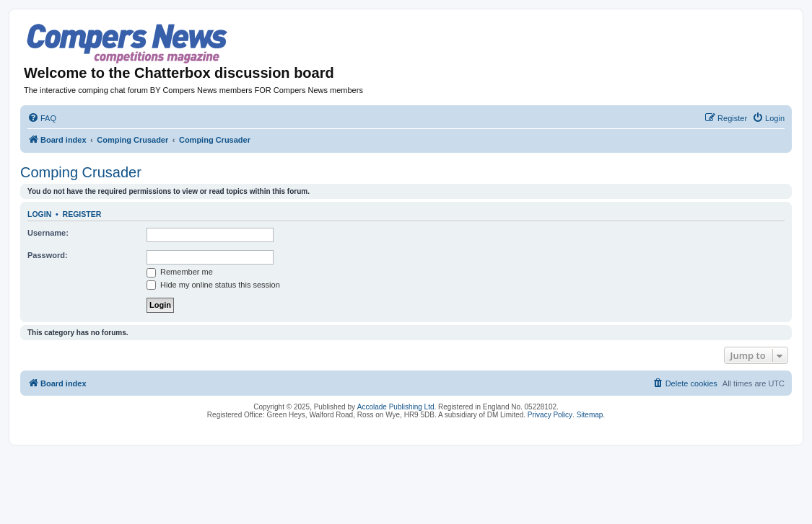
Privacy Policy (550, 415)
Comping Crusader (80, 172)
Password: (47, 255)
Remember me (180, 271)
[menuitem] (41, 118)
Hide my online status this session (213, 284)
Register (82, 214)
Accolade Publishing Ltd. (397, 407)
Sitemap (590, 415)
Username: (48, 232)
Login (39, 214)
